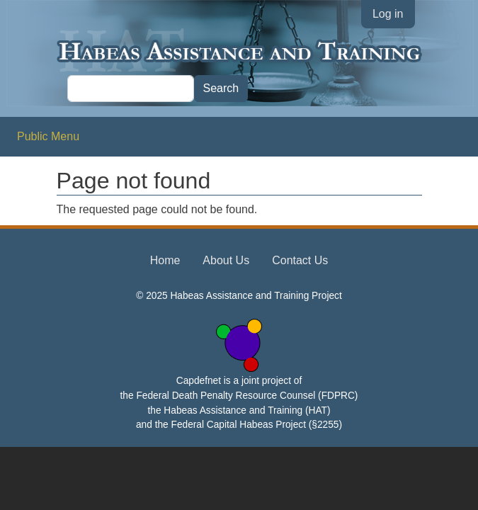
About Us (226, 260)
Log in (388, 14)
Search (221, 88)
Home (165, 260)
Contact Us (300, 260)
